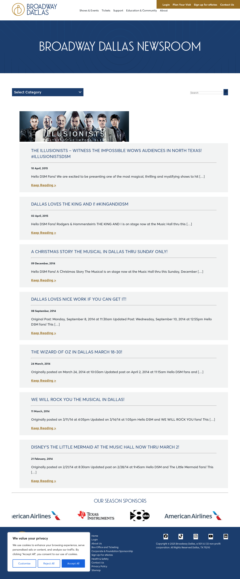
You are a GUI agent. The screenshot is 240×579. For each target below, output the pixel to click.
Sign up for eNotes (205, 4)
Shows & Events (89, 10)
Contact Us (227, 4)
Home (95, 535)
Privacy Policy (99, 566)
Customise (24, 563)
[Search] (226, 92)
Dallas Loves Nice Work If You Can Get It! (78, 299)
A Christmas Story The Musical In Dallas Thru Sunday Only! (99, 251)
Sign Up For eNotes (102, 554)
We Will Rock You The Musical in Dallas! (77, 399)
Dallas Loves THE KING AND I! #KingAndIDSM (79, 204)
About (164, 10)
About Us (97, 543)
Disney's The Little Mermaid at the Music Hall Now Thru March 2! (105, 447)
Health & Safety (100, 558)
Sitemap (96, 570)
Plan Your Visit (182, 4)
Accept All (73, 563)
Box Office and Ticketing (105, 547)
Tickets (106, 10)
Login (166, 4)
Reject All (48, 563)
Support (118, 10)
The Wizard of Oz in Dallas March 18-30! (76, 352)
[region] (49, 552)
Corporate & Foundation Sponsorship (112, 551)
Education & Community (141, 10)
